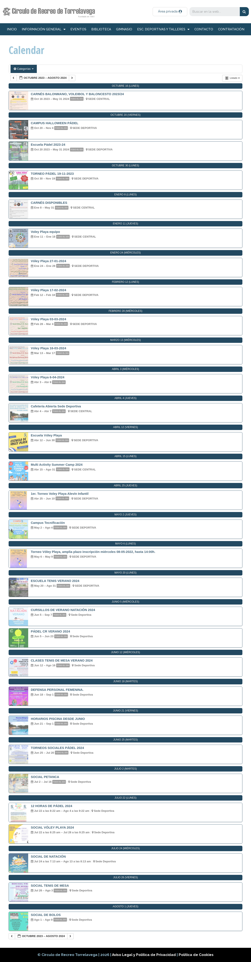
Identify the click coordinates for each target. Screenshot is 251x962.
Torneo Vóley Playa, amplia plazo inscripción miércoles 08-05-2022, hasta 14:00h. (93, 552)
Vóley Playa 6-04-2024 (47, 377)
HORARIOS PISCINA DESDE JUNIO (58, 719)
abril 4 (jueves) (125, 398)
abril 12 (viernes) (125, 427)
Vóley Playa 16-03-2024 (48, 348)
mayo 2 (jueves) (125, 514)
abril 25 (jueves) (125, 485)
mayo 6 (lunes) (125, 543)
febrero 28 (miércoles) (126, 310)
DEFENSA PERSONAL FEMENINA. (57, 689)
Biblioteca (101, 29)
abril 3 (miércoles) (125, 369)
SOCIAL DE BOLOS (46, 915)
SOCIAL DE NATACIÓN (48, 856)
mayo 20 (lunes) (125, 572)
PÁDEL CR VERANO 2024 (50, 631)
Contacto (203, 29)
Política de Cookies (196, 955)
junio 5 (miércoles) (125, 601)
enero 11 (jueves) (125, 223)
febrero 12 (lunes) (125, 281)
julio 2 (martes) (125, 768)
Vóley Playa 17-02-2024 (48, 290)
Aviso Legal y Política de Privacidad (144, 955)
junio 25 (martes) (125, 739)
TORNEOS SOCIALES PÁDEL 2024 (57, 748)
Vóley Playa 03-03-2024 (48, 319)
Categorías (24, 68)
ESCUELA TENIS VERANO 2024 (55, 581)
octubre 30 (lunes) (125, 165)
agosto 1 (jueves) (125, 906)
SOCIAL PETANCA (45, 777)
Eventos (78, 29)
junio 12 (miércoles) (125, 652)
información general (43, 29)
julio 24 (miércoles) (125, 848)
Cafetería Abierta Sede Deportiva (56, 406)
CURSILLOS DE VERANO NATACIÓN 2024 (63, 610)
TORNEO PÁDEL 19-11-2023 (52, 173)
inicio (12, 29)
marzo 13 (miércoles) (125, 340)
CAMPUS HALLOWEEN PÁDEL (54, 123)
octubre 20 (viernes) (125, 114)
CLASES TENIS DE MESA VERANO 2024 (62, 660)
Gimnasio (124, 29)
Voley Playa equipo (45, 232)
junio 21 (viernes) (125, 710)
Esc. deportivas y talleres (163, 29)
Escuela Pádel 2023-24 (48, 144)
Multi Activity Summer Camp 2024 (56, 464)
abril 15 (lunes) (125, 456)
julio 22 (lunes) (125, 797)
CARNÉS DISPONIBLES (49, 202)
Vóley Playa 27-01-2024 (48, 261)
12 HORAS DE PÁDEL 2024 (51, 806)
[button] (170, 11)
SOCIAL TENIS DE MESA (50, 885)
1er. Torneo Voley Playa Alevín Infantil (59, 493)
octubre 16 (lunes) (125, 85)
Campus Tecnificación (48, 522)
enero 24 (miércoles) (125, 252)
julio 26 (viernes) (125, 877)
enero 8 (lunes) (125, 194)
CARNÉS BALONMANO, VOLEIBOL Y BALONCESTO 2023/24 (77, 94)
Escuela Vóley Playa (46, 435)
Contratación (231, 29)
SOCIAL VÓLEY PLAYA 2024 (52, 827)
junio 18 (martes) (125, 681)
